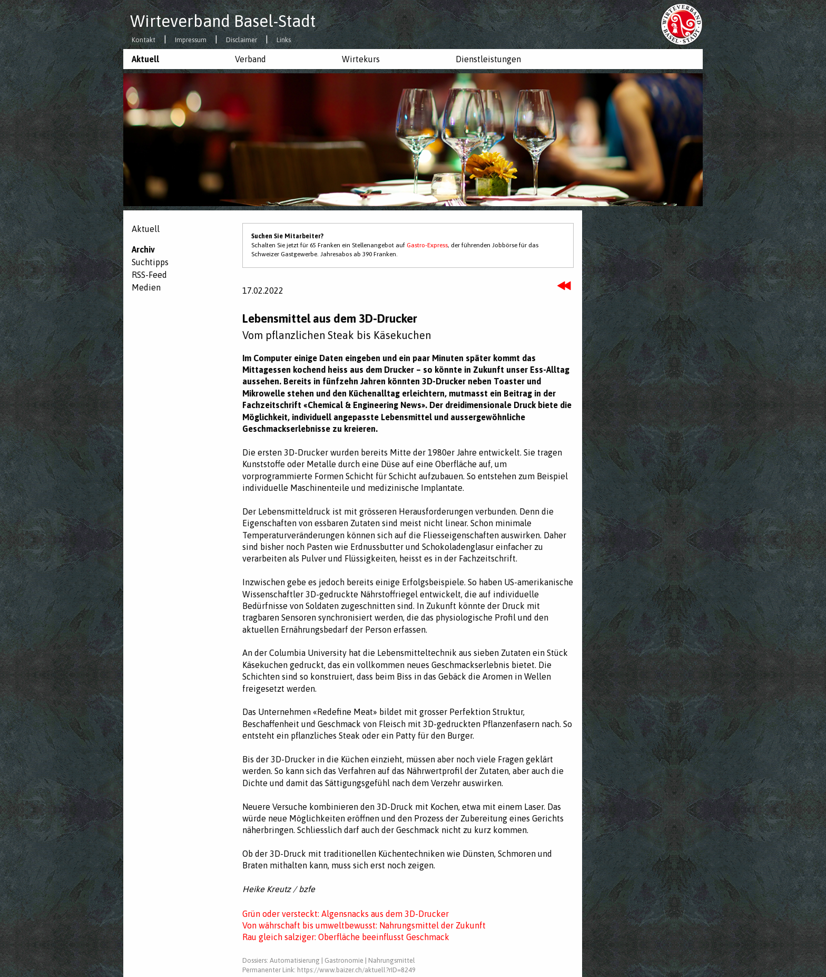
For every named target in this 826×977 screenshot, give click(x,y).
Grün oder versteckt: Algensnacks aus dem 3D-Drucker (345, 913)
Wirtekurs (361, 59)
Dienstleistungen (488, 59)
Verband (250, 59)
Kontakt (143, 40)
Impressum (190, 40)
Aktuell (145, 59)
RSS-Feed (149, 274)
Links (284, 40)
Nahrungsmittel (391, 960)
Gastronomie (343, 960)
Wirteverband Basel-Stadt (223, 21)
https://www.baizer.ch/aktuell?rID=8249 (356, 970)
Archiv (143, 249)
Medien (146, 287)
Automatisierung (295, 960)
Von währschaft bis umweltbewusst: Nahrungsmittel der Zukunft (364, 925)
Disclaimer (241, 40)
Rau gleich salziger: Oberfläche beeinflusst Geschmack (345, 937)
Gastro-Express (427, 245)
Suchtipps (150, 262)
